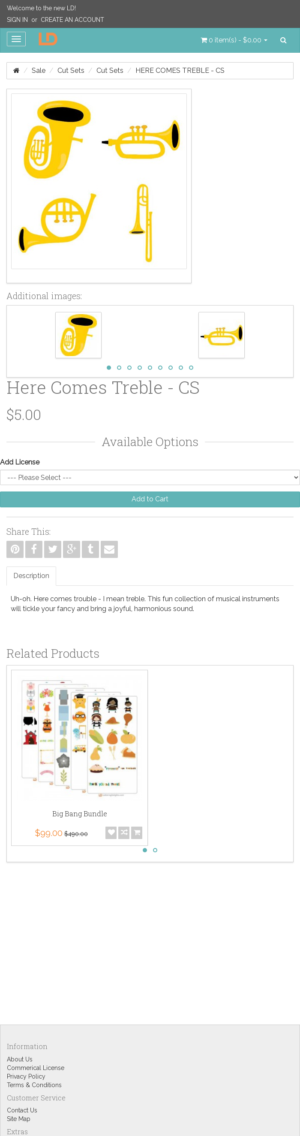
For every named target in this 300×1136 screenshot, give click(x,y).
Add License (19, 462)
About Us (20, 1059)
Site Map (18, 1118)
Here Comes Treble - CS (180, 70)
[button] (234, 40)
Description (31, 576)
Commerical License (35, 1067)
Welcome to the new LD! (41, 8)
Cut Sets (70, 70)
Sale (38, 70)
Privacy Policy (26, 1076)
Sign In (17, 19)
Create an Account (72, 19)
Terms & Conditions (34, 1085)
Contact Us (22, 1110)
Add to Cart (150, 499)
